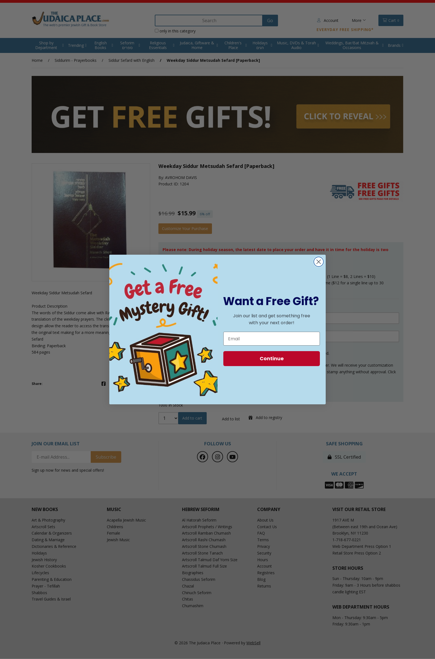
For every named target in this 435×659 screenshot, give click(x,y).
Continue (272, 358)
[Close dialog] (318, 262)
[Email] (271, 339)
